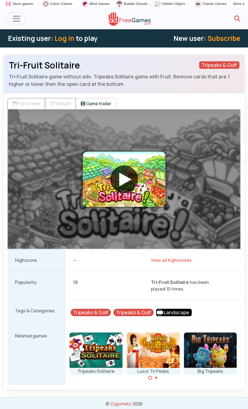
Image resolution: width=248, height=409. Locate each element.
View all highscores (171, 260)
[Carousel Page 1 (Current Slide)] (150, 378)
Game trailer (96, 104)
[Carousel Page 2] (156, 378)
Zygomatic (121, 404)
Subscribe (223, 38)
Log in (64, 38)
